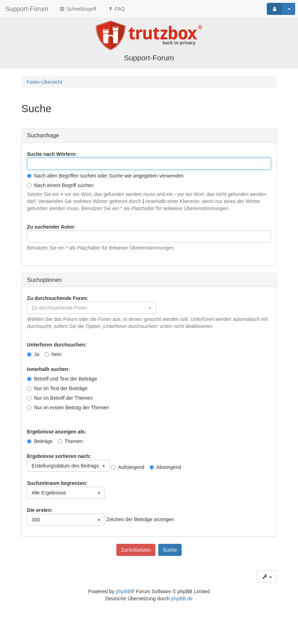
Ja (33, 354)
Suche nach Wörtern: (52, 154)
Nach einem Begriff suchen (60, 185)
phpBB (123, 591)
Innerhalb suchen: (48, 369)
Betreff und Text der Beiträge (62, 379)
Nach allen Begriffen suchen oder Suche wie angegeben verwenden (105, 176)
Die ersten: (40, 510)
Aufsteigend (127, 467)
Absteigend (165, 467)
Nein (53, 354)
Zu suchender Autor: (51, 227)
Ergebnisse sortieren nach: (59, 456)
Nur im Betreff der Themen (60, 398)
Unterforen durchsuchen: (57, 345)
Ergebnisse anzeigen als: (56, 431)
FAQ (116, 9)
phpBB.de (182, 598)
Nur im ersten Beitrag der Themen (68, 407)
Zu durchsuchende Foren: (57, 298)
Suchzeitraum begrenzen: (57, 483)
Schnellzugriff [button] (77, 9)
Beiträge (40, 441)
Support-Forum (26, 8)
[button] (91, 308)
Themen (70, 441)
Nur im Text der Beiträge (57, 388)
